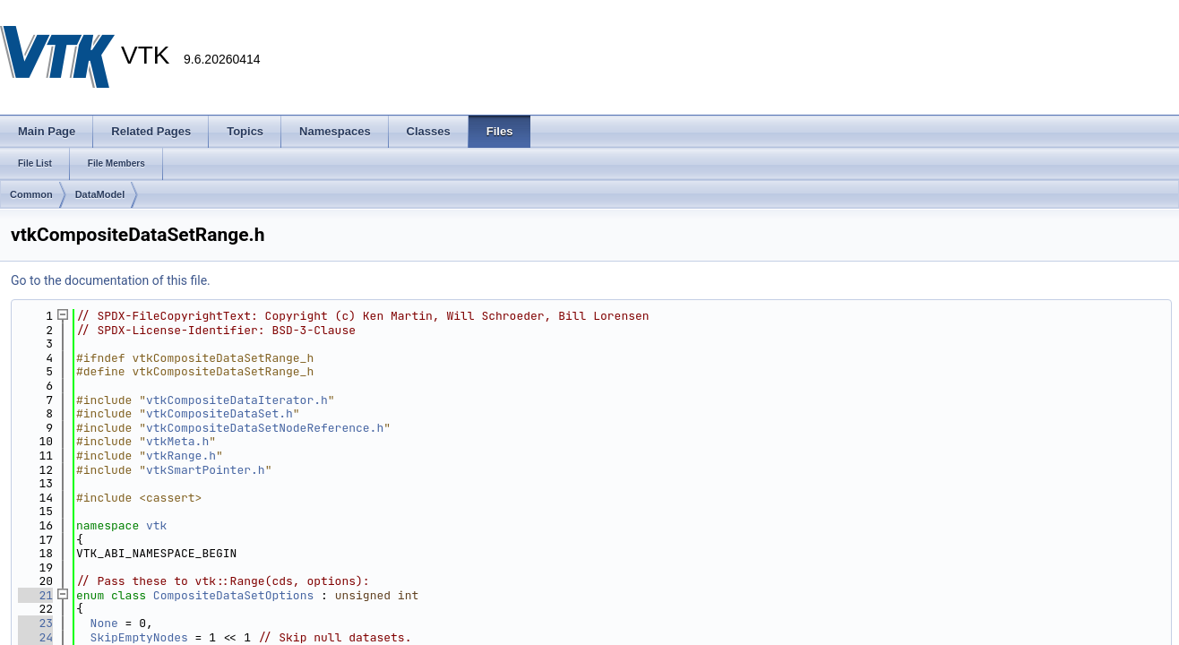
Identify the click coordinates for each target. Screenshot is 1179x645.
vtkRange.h (181, 455)
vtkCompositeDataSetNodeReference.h (264, 427)
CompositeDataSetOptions (233, 595)
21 (35, 595)
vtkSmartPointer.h (205, 469)
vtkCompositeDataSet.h (219, 413)
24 (35, 637)
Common (31, 194)
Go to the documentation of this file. (111, 280)
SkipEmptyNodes (139, 637)
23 (35, 623)
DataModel (100, 194)
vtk (156, 525)
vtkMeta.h (177, 441)
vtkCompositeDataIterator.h (237, 400)
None (104, 623)
